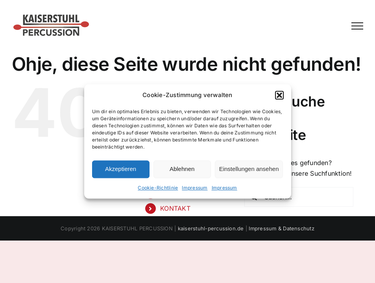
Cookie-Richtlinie (158, 188)
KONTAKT (175, 208)
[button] (279, 95)
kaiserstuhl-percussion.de (211, 228)
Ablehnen (182, 169)
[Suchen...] (299, 197)
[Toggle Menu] (357, 25)
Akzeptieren (120, 169)
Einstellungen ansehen (249, 169)
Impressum (194, 188)
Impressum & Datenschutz (281, 228)
